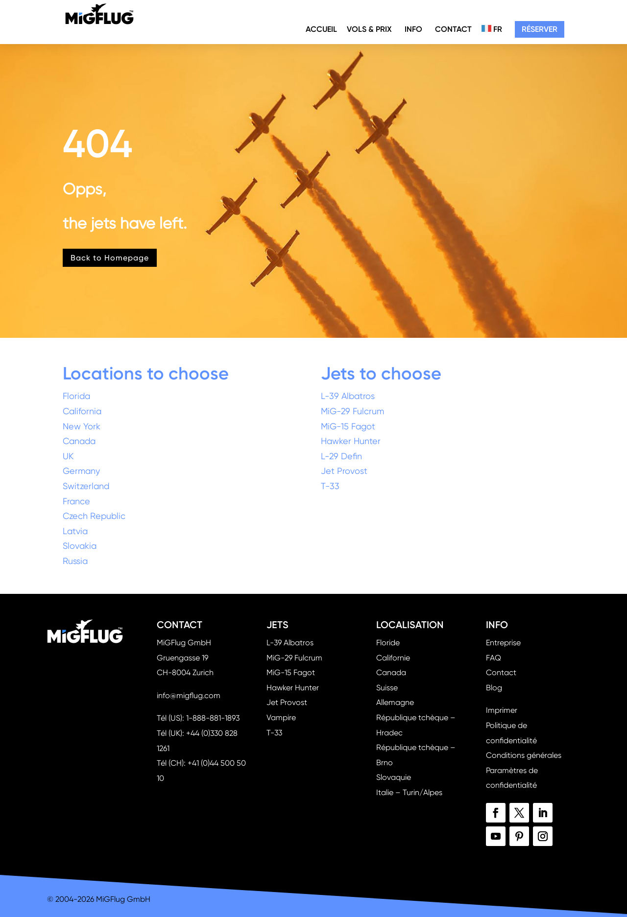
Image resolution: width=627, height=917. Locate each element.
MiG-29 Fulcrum (352, 411)
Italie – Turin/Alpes (409, 792)
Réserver (539, 29)
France (76, 501)
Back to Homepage (110, 257)
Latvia (75, 531)
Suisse (387, 687)
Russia (75, 561)
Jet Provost (344, 471)
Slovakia (79, 546)
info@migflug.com (188, 695)
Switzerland (86, 486)
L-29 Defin (341, 456)
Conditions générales (523, 755)
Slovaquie (393, 777)
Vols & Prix (369, 29)
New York (81, 426)
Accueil (321, 29)
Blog (494, 687)
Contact (453, 29)
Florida (76, 396)
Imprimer (501, 710)
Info (413, 29)
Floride (388, 642)
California (82, 411)
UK (68, 456)
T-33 (330, 486)
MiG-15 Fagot (348, 426)
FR (492, 29)
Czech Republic (94, 516)
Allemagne (395, 702)
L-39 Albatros (348, 396)
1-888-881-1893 (213, 718)
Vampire (281, 717)
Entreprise (503, 642)
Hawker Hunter (351, 441)
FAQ (493, 657)
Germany (81, 471)
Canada (79, 441)
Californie (393, 657)
